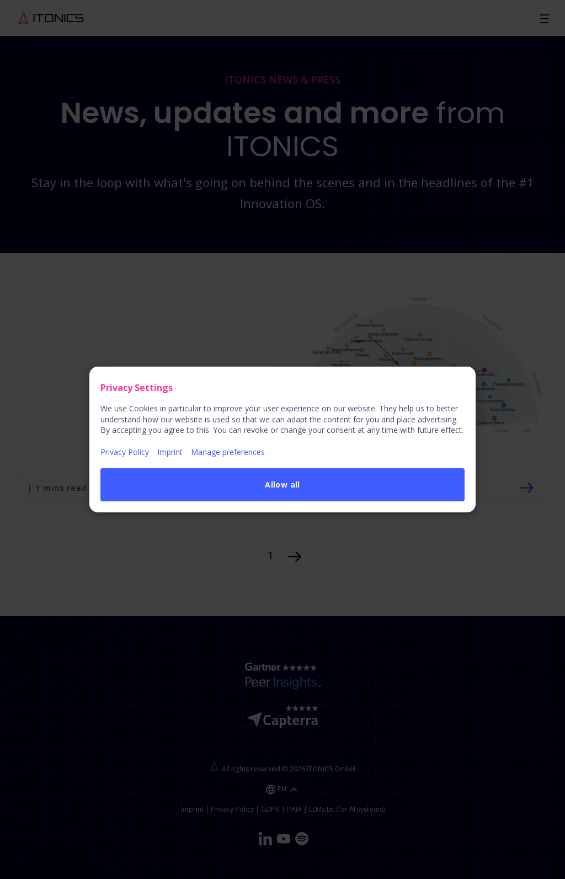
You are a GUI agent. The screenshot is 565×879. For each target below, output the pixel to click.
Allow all (282, 484)
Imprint (170, 452)
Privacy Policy (124, 452)
